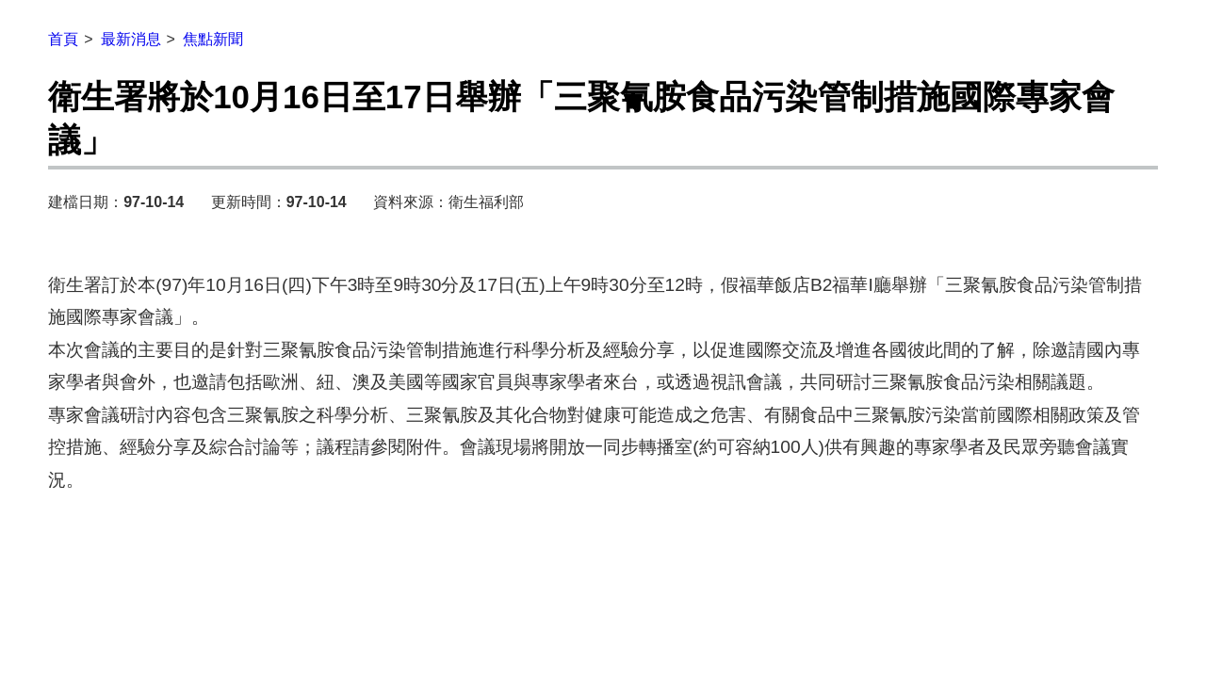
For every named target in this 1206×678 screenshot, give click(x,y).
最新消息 (131, 39)
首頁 (63, 39)
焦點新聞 (213, 39)
